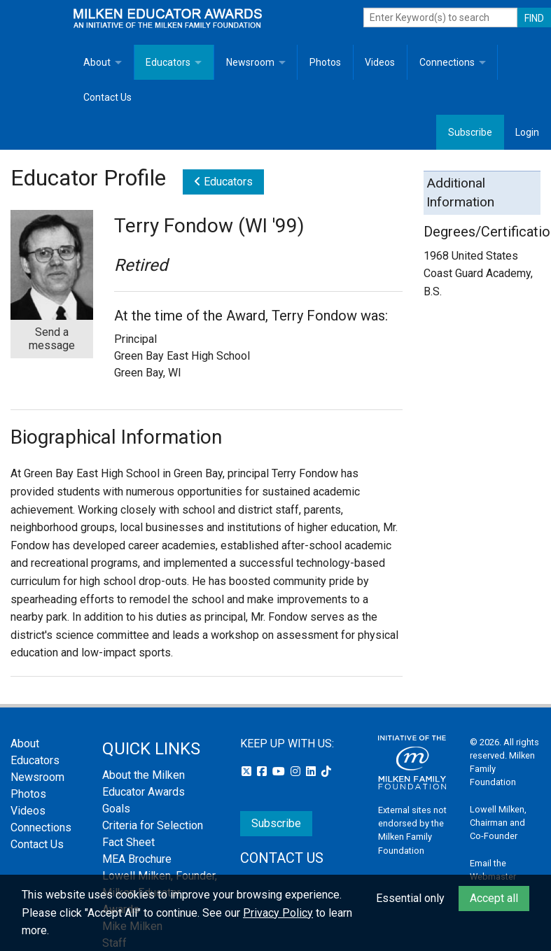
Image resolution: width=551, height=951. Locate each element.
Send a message (52, 338)
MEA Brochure (137, 859)
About (97, 62)
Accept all (494, 898)
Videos (380, 62)
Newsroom (250, 62)
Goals (116, 808)
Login (527, 132)
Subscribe (470, 132)
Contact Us (107, 97)
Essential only (410, 898)
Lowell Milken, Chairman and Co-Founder (498, 822)
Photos (325, 62)
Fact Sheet (128, 842)
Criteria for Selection (152, 825)
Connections (447, 62)
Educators (168, 62)
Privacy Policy (278, 913)
